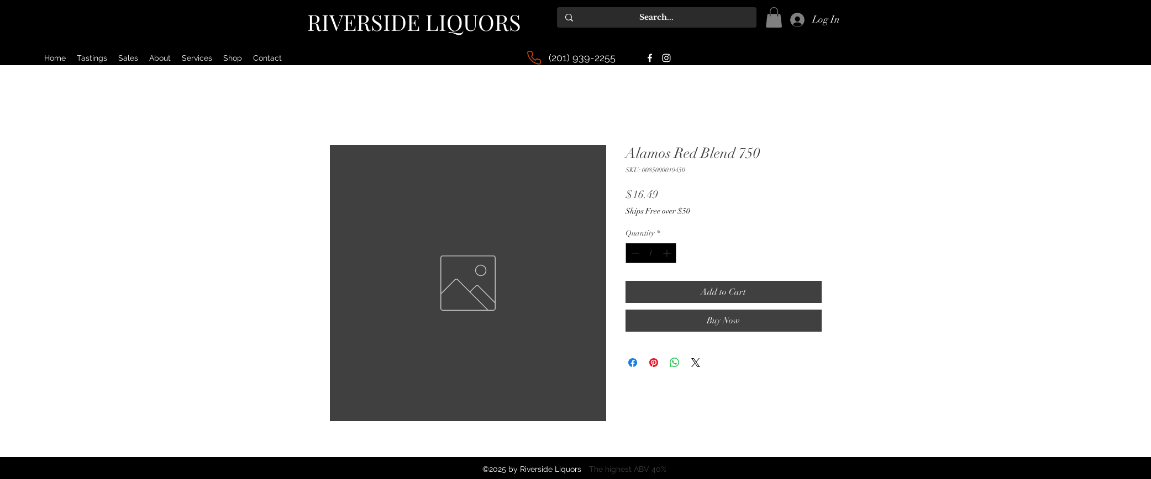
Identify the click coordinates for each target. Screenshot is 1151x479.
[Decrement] (634, 253)
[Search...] (656, 17)
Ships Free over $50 (658, 211)
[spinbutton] (651, 253)
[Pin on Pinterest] (653, 362)
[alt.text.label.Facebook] (649, 57)
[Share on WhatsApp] (674, 362)
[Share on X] (695, 362)
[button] (773, 17)
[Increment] (668, 253)
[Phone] (534, 58)
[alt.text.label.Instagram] (666, 57)
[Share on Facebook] (632, 362)
